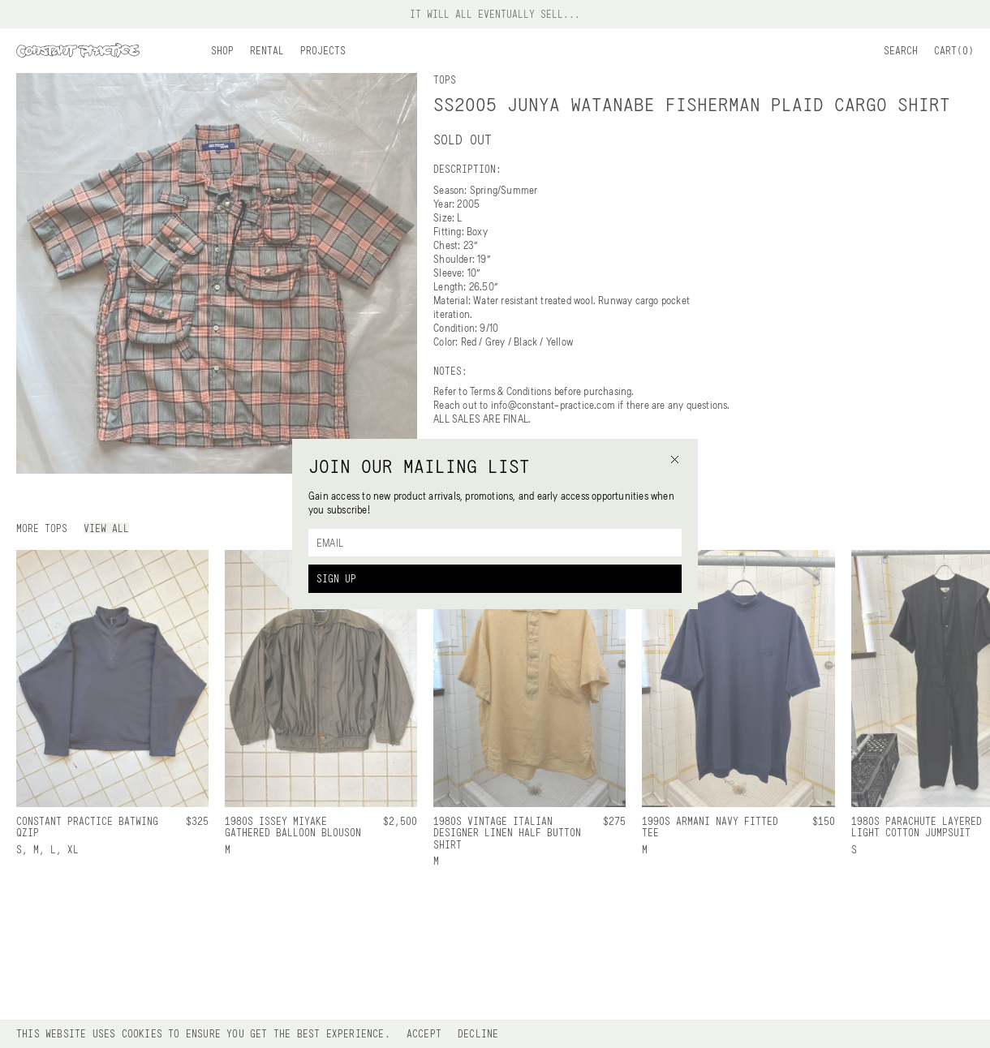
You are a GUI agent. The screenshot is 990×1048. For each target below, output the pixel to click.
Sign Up (336, 578)
